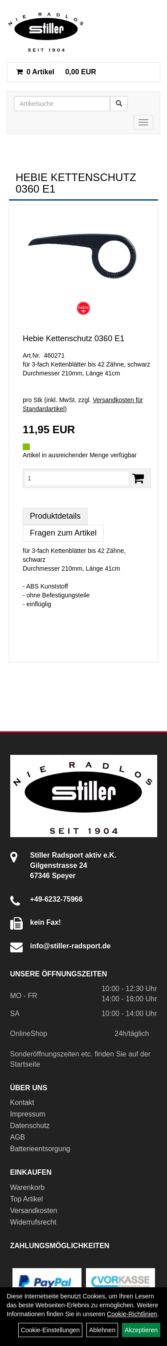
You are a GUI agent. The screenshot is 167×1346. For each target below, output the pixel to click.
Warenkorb (27, 1187)
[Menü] (143, 122)
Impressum (27, 1114)
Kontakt (22, 1102)
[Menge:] (76, 478)
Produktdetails (55, 516)
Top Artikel (26, 1199)
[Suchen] (119, 103)
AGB (17, 1137)
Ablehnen (102, 1330)
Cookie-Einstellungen (50, 1330)
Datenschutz (30, 1125)
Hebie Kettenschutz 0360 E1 (73, 338)
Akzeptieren (141, 1330)
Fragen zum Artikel (63, 532)
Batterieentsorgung (40, 1149)
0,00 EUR (56, 72)
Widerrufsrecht (33, 1222)
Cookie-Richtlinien (132, 1314)
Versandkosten (33, 1210)
